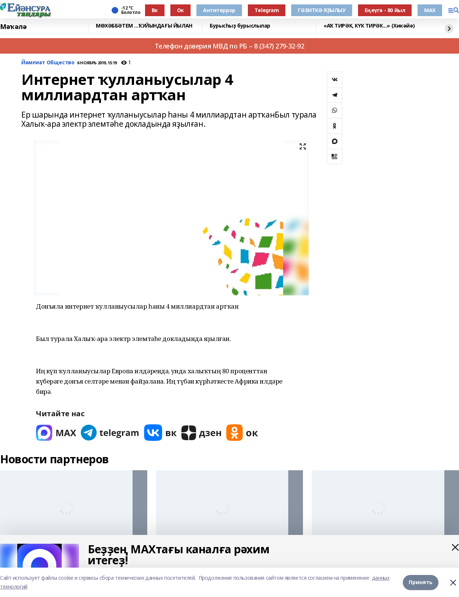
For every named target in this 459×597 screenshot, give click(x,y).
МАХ (429, 10)
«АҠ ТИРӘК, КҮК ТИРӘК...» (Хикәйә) (369, 26)
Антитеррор (219, 10)
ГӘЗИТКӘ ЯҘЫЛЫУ (321, 10)
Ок (180, 10)
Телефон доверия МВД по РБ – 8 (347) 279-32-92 (229, 46)
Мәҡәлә (13, 27)
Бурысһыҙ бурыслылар (240, 26)
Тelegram (266, 10)
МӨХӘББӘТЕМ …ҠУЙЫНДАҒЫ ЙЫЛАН (144, 26)
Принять (421, 582)
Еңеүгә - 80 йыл (385, 10)
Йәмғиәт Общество (47, 63)
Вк (155, 10)
